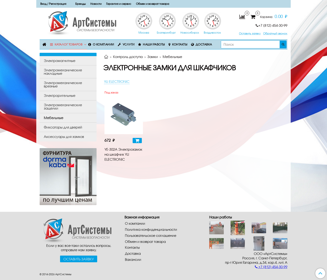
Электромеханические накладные (63, 71)
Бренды (80, 3)
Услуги (129, 44)
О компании (103, 44)
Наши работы (154, 44)
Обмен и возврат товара (152, 3)
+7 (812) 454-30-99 (271, 25)
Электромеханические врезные (63, 84)
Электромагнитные (59, 61)
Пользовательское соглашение (150, 235)
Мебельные (53, 118)
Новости (96, 3)
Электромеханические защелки (63, 106)
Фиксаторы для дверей (63, 127)
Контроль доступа (128, 57)
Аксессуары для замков (64, 137)
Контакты (179, 44)
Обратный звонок (275, 33)
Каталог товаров (69, 44)
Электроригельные (59, 95)
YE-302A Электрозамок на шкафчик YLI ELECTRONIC (123, 154)
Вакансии (133, 259)
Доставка (204, 44)
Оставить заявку (250, 33)
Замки (152, 57)
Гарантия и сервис (118, 3)
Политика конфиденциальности (151, 229)
